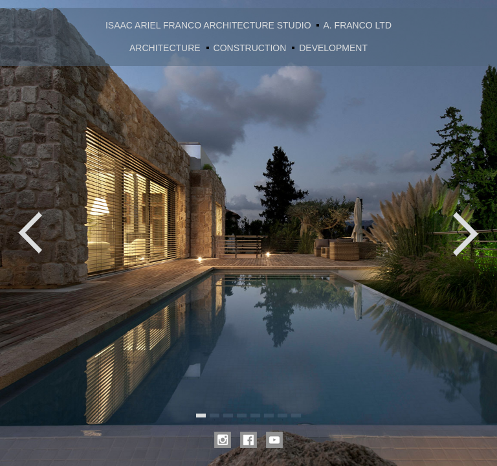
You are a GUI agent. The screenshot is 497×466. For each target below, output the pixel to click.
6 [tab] (269, 415)
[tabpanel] (248, 233)
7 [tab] (282, 415)
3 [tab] (228, 415)
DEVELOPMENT (333, 48)
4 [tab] (242, 415)
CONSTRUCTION (250, 48)
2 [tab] (214, 415)
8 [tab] (296, 415)
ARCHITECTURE (165, 48)
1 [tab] (201, 415)
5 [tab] (255, 415)
